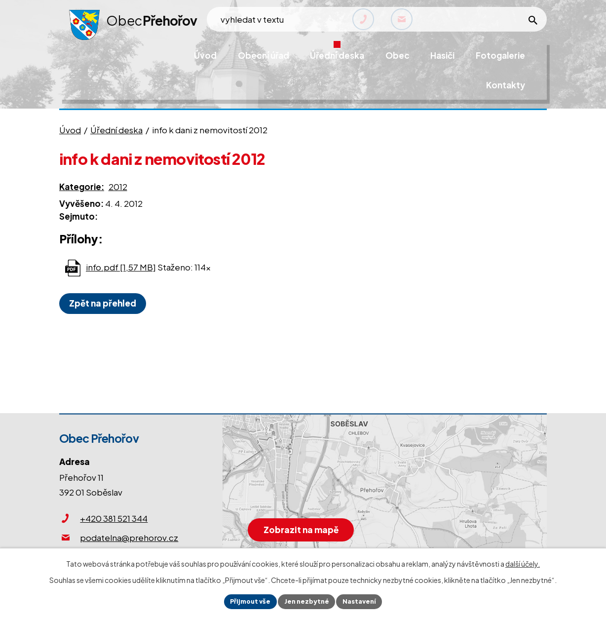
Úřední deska (116, 129)
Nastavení (364, 600)
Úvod (70, 129)
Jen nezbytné (307, 600)
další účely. (522, 562)
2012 (118, 186)
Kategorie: (81, 186)
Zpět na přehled (105, 303)
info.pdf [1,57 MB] (121, 267)
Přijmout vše (246, 600)
